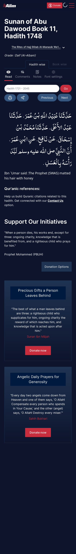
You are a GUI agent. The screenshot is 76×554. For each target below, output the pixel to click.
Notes (37, 74)
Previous (47, 97)
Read (8, 74)
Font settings (53, 74)
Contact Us (55, 200)
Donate (54, 5)
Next (64, 97)
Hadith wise (37, 64)
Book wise (60, 64)
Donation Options (57, 266)
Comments (22, 74)
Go (66, 88)
